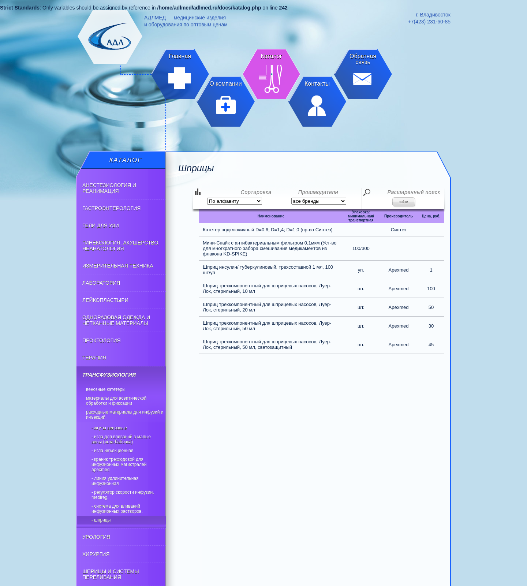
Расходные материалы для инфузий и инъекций (124, 415)
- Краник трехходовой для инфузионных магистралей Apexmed (118, 464)
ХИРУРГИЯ (95, 554)
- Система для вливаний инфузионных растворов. (117, 509)
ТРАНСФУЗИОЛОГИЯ (109, 375)
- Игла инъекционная (112, 450)
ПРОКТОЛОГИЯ (101, 340)
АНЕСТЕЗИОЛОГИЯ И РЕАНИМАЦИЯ (109, 188)
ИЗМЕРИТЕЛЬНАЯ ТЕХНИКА (117, 266)
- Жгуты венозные (109, 427)
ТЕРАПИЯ (94, 358)
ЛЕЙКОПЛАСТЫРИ (105, 300)
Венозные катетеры (106, 389)
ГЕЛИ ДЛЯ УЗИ (100, 225)
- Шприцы (101, 520)
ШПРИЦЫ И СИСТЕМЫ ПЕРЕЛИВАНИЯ (110, 574)
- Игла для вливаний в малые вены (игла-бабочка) (121, 439)
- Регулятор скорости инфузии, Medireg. (122, 495)
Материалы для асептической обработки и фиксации (116, 401)
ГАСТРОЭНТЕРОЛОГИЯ (111, 208)
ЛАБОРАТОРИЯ (101, 283)
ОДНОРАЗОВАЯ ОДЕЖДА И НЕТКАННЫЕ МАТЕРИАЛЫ (116, 320)
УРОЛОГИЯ (96, 537)
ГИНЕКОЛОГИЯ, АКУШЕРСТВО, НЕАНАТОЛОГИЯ (121, 245)
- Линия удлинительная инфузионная (115, 481)
